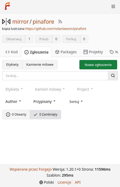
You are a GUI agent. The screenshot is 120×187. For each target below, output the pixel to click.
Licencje (64, 182)
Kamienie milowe (39, 64)
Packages (66, 51)
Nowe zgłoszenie (98, 64)
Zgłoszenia (36, 52)
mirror (20, 21)
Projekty (93, 51)
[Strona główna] (7, 6)
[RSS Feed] (60, 21)
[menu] (76, 101)
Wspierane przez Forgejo (31, 169)
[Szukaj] (113, 75)
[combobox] (13, 101)
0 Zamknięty (45, 114)
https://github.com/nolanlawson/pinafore (55, 28)
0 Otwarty (16, 114)
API (78, 182)
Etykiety (12, 64)
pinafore (43, 21)
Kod (11, 51)
